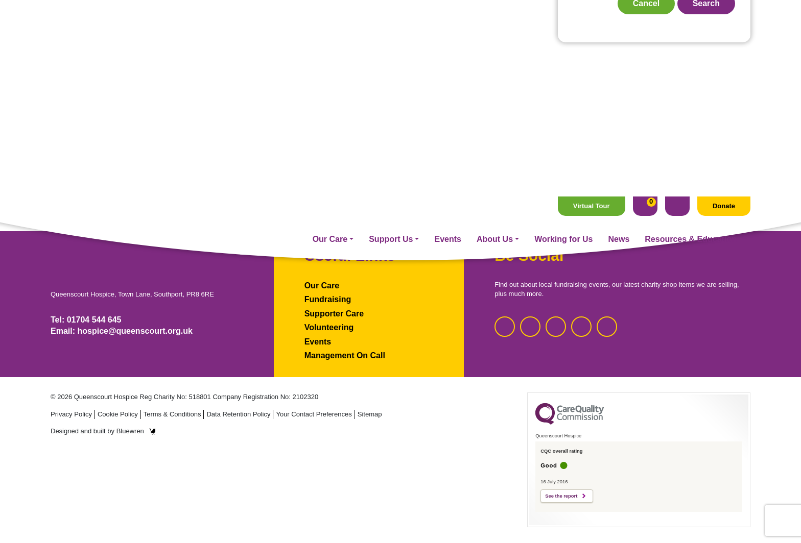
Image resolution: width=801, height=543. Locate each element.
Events (447, 42)
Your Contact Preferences (313, 414)
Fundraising (327, 299)
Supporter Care (334, 313)
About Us (495, 42)
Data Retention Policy (238, 414)
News (619, 42)
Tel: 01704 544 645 (86, 319)
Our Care (330, 42)
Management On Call (344, 355)
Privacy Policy (71, 414)
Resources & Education (691, 42)
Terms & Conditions (172, 414)
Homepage (400, 154)
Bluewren (136, 431)
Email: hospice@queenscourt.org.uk (122, 331)
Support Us (391, 42)
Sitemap (370, 414)
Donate (724, 9)
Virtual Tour (591, 9)
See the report (561, 496)
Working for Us (563, 42)
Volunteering (329, 327)
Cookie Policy (118, 414)
